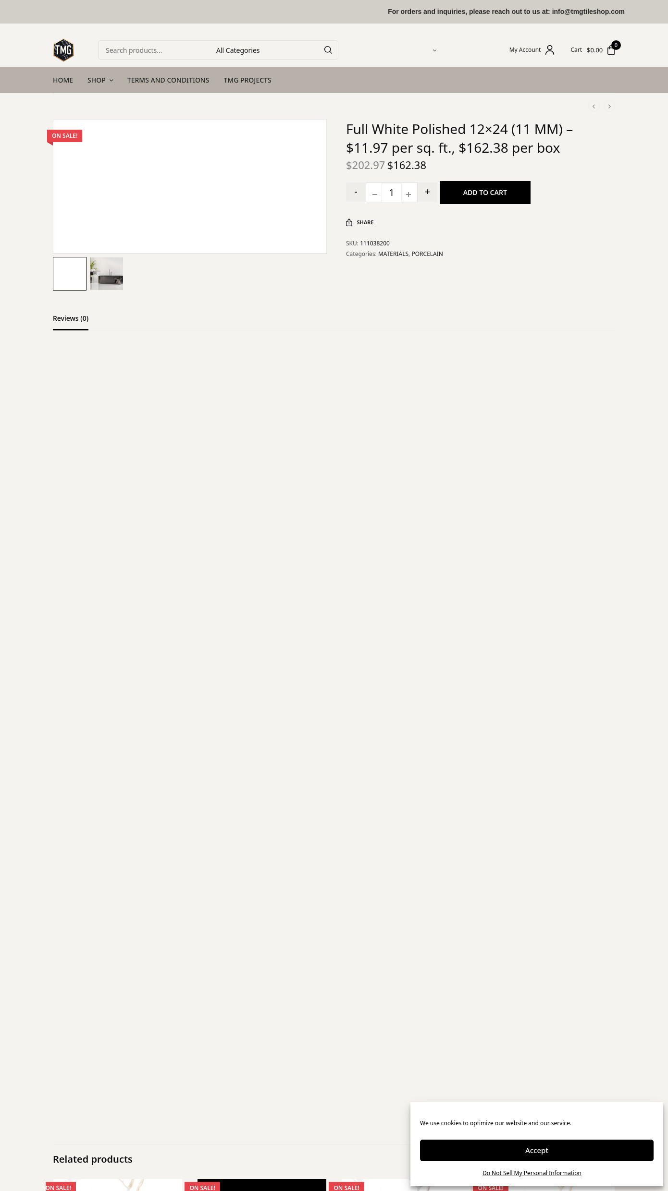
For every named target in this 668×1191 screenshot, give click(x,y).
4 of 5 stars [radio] (168, 505)
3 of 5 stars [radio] (160, 505)
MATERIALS (393, 254)
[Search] (328, 50)
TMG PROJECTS (247, 80)
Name (154, 635)
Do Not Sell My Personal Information (531, 1173)
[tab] (78, 322)
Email (153, 680)
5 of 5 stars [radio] (176, 505)
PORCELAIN (427, 254)
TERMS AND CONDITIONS (168, 80)
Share (360, 222)
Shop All (161, 1105)
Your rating (162, 492)
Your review (163, 518)
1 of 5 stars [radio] (145, 505)
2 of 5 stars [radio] (152, 505)
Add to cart (485, 192)
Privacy (256, 1145)
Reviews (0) (70, 319)
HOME (63, 80)
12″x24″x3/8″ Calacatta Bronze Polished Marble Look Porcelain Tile (401, 1010)
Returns (257, 1105)
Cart (576, 50)
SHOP (96, 80)
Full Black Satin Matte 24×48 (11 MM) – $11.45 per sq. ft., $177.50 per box (260, 1010)
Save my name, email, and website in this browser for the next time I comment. (259, 726)
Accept (536, 1150)
